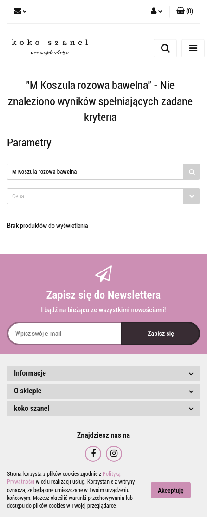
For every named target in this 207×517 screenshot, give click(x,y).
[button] (184, 11)
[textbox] (95, 196)
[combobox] (103, 196)
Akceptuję (171, 490)
